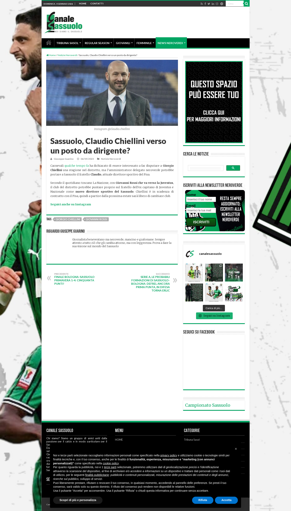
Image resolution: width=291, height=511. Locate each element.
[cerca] (205, 168)
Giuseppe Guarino (64, 158)
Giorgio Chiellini (68, 219)
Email (191, 206)
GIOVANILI (123, 43)
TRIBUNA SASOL (67, 43)
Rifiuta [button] (202, 500)
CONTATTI (97, 3)
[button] (236, 449)
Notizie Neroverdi (67, 55)
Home (51, 55)
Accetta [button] (226, 500)
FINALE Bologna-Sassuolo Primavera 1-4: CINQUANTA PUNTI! (74, 279)
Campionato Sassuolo (207, 405)
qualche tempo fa (76, 165)
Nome (191, 195)
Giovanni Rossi (96, 219)
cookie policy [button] (111, 463)
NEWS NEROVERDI (170, 43)
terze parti (110, 467)
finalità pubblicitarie (97, 475)
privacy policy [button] (168, 455)
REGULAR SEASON (97, 43)
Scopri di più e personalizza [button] (78, 500)
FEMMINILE (144, 43)
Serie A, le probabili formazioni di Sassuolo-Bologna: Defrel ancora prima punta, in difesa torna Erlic (149, 282)
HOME (82, 3)
